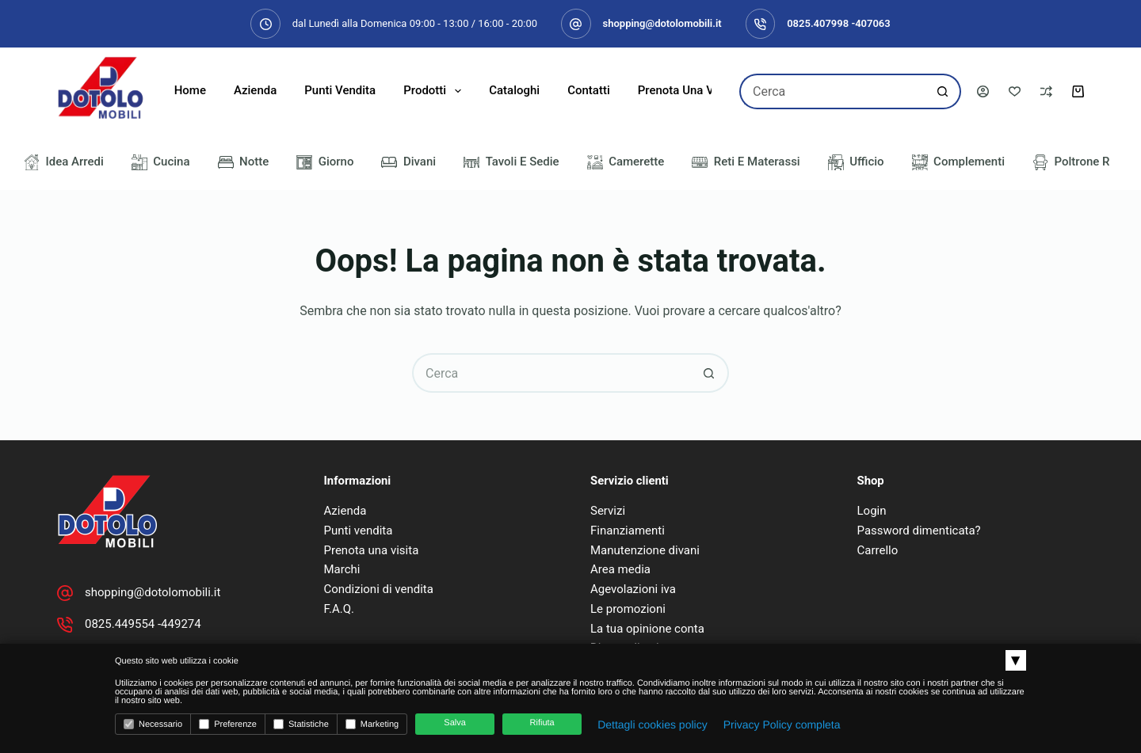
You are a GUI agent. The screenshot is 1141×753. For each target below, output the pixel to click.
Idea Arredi (64, 162)
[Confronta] (1046, 91)
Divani (408, 162)
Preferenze (228, 724)
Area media (620, 569)
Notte (243, 162)
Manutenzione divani (645, 550)
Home (190, 90)
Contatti (588, 90)
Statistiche (301, 724)
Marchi (342, 569)
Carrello (878, 550)
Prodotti (435, 91)
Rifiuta (542, 723)
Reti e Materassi (745, 162)
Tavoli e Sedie (511, 162)
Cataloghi (514, 90)
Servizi (607, 511)
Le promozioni (628, 609)
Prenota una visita (687, 90)
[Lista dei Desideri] (1015, 91)
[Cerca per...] (832, 91)
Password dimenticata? (919, 530)
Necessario (153, 724)
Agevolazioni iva (633, 589)
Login (872, 511)
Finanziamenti (627, 530)
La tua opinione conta (647, 629)
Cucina (161, 162)
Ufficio (856, 162)
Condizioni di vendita (378, 589)
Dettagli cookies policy (652, 724)
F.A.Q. (339, 609)
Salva (455, 723)
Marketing (372, 724)
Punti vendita (358, 530)
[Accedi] (983, 91)
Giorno (324, 162)
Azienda (255, 90)
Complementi (958, 162)
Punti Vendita (340, 90)
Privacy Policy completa (782, 724)
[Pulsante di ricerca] (943, 91)
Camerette (626, 162)
